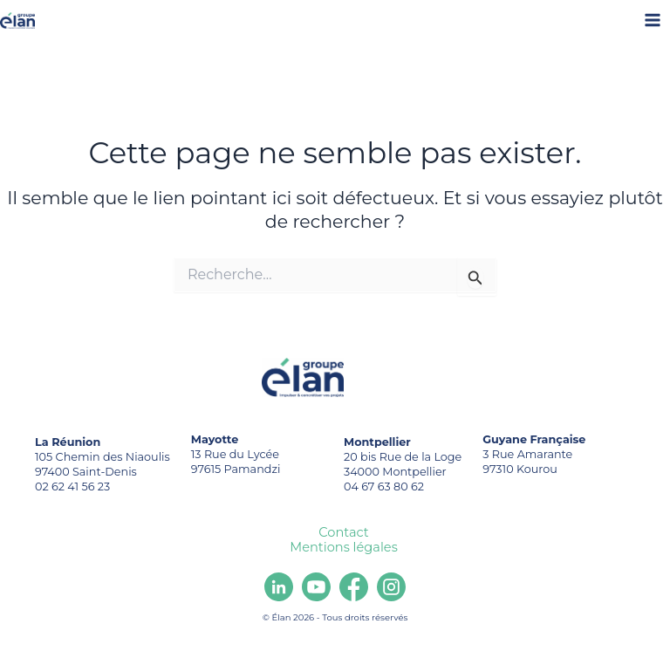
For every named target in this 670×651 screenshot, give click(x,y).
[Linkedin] (278, 586)
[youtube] (316, 586)
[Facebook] (353, 586)
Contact (343, 532)
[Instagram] (391, 586)
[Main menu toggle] (653, 20)
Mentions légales (344, 547)
